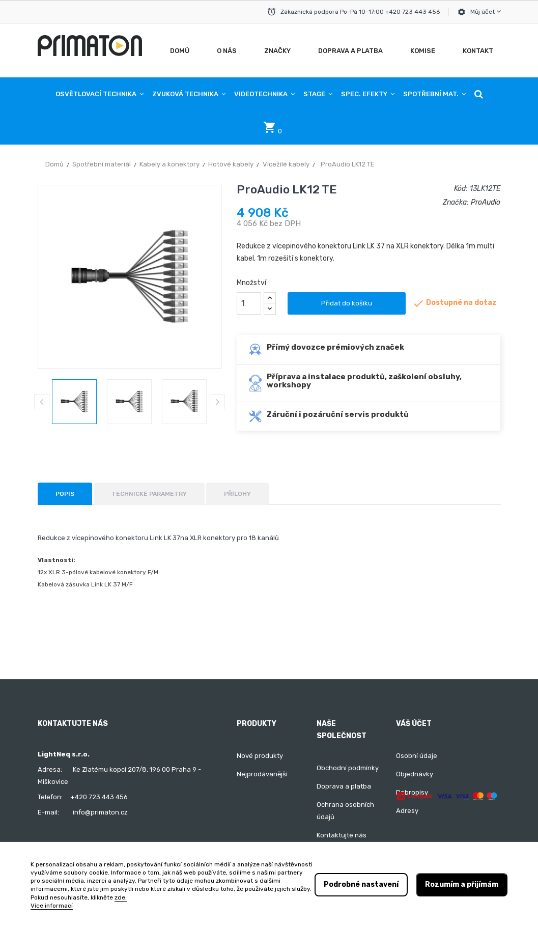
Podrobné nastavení (361, 884)
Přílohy (237, 493)
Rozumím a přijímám (461, 884)
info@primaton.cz (100, 812)
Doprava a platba (344, 786)
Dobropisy (412, 792)
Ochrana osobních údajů (345, 811)
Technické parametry (149, 493)
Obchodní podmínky (348, 768)
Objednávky (414, 774)
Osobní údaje (416, 756)
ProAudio (485, 202)
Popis (64, 493)
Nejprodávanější (262, 774)
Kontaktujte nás (341, 835)
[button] (478, 94)
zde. (121, 897)
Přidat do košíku (346, 303)
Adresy (407, 810)
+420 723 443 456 (99, 797)
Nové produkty (260, 756)
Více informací (52, 905)
